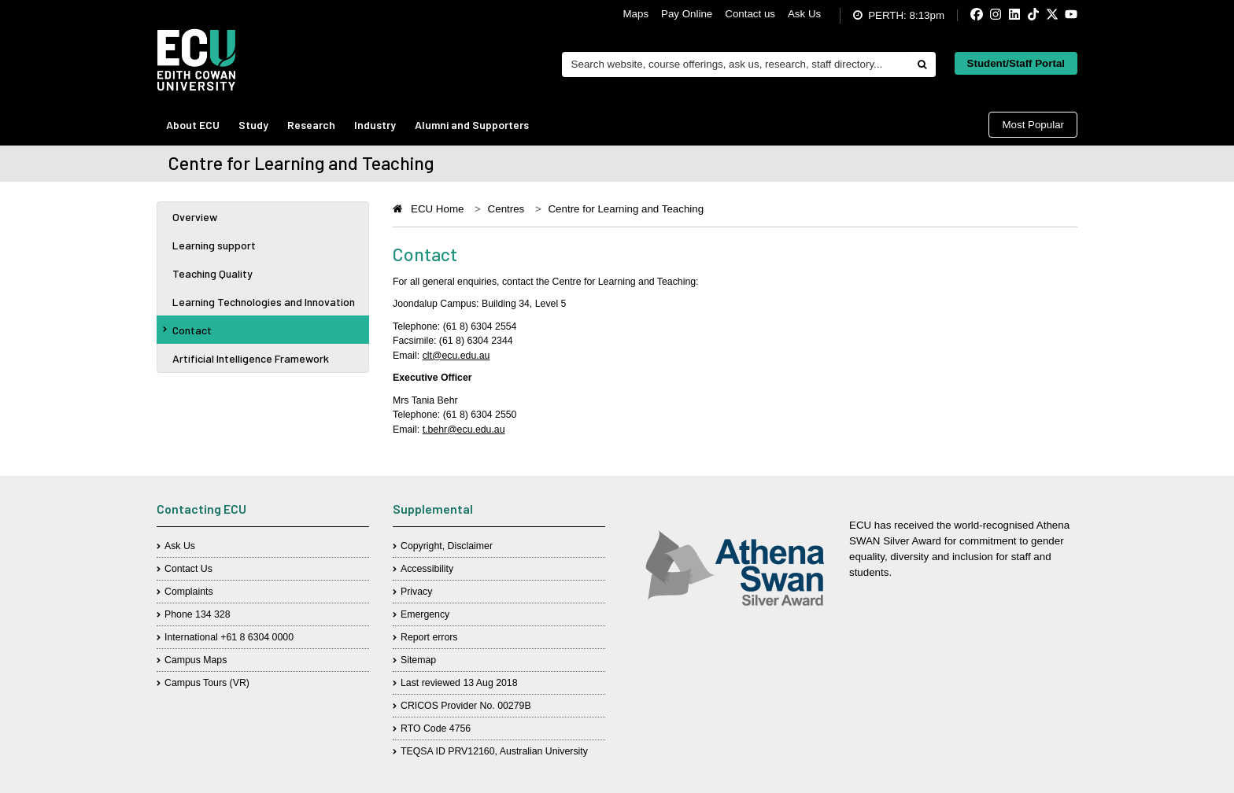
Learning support (214, 245)
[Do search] (921, 64)
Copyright (421, 545)
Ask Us (804, 14)
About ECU (193, 124)
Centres (506, 209)
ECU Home (437, 209)
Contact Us (188, 568)
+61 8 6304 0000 (257, 637)
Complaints (188, 591)
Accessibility (427, 568)
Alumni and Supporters (472, 124)
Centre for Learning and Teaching (626, 209)
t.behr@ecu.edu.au (464, 429)
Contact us (750, 14)
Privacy (416, 591)
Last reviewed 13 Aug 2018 (459, 682)
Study (253, 124)
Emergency (425, 614)
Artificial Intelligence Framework (250, 358)
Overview (194, 216)
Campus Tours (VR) (206, 682)
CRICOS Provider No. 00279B (466, 705)
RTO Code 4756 (436, 728)
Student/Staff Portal (1016, 63)
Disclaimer (470, 545)
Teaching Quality (212, 273)
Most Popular (1033, 125)
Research (311, 124)
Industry (375, 124)
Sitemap (418, 660)
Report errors (429, 637)
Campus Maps (195, 660)
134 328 (213, 614)
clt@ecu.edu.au (456, 355)
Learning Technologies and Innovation (263, 301)
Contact (187, 330)
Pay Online (686, 14)
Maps (635, 14)
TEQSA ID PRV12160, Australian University (494, 751)
